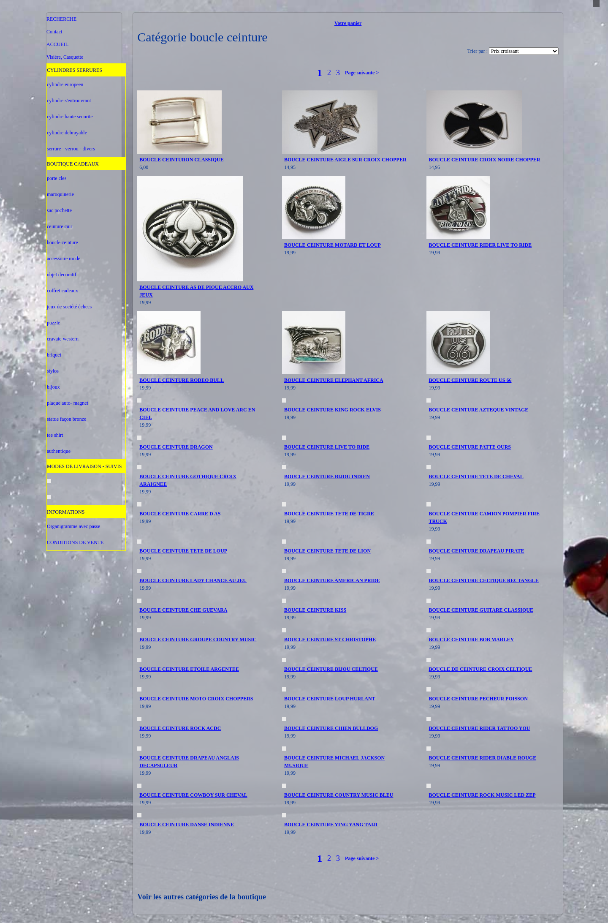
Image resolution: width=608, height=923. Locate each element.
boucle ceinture (62, 242)
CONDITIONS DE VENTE (75, 542)
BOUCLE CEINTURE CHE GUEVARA (183, 610)
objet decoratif (61, 275)
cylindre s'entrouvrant (69, 100)
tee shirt (55, 435)
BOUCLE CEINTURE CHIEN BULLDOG (331, 728)
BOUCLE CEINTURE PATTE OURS (470, 447)
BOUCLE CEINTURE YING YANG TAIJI (331, 825)
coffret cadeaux (62, 291)
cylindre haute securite (70, 117)
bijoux (53, 387)
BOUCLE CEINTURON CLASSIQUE (181, 160)
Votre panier (347, 23)
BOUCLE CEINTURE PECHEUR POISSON (478, 699)
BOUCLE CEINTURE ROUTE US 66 (470, 380)
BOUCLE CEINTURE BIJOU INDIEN (327, 476)
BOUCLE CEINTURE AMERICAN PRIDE (332, 580)
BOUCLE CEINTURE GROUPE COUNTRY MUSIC (197, 640)
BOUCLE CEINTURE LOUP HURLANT (329, 699)
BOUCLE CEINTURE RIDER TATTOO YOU (479, 728)
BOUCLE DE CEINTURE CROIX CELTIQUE (480, 669)
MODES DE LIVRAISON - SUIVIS (84, 466)
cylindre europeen (65, 84)
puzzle (53, 323)
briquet (54, 355)
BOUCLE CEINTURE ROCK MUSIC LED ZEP (482, 795)
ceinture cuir (59, 226)
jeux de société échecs (69, 307)
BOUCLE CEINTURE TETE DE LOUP (183, 551)
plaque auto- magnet (67, 403)
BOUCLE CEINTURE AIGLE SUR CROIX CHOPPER (345, 160)
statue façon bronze (66, 419)
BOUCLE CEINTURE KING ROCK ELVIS (332, 410)
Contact (54, 32)
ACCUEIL (57, 44)
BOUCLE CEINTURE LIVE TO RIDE (326, 447)
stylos (53, 371)
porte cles (56, 178)
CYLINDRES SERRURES (74, 70)
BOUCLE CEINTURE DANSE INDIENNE (186, 825)
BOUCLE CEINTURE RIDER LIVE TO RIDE (480, 245)
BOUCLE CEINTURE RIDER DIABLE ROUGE (482, 758)
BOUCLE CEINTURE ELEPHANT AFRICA (333, 380)
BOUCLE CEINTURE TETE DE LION (327, 551)
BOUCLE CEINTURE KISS (315, 610)
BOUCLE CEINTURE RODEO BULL (181, 380)
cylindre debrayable (67, 133)
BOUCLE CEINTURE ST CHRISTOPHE (330, 640)
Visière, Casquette (64, 57)
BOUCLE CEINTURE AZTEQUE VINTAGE (478, 410)
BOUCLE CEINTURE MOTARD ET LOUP (332, 245)
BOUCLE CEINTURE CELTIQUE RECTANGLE (483, 580)
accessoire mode (63, 258)
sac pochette (59, 210)
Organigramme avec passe (73, 526)
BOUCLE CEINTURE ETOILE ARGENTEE (189, 669)
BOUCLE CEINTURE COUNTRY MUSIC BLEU (339, 795)
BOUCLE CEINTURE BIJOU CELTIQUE (331, 669)
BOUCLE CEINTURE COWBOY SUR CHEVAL (193, 795)
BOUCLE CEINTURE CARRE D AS (179, 514)
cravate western (63, 339)
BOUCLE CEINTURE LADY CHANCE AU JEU (193, 580)
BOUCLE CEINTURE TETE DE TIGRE (329, 514)
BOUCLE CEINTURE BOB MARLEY (471, 640)
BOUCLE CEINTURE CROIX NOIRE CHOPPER (484, 160)
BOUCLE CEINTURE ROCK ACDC (180, 728)
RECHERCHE (61, 19)
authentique (59, 451)
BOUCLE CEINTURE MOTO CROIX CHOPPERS (196, 699)
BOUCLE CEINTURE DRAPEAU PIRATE (476, 551)
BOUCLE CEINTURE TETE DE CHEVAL (476, 476)
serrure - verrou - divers (71, 149)
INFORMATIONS (65, 512)
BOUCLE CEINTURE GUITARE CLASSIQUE (481, 610)
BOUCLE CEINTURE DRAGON (175, 447)
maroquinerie (60, 194)
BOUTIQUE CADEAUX (73, 164)
